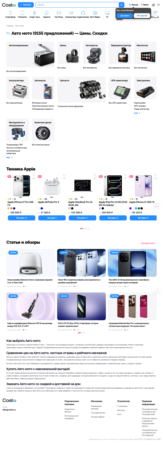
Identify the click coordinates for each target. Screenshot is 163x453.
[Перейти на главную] (9, 5)
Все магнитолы (140, 68)
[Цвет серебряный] (8, 208)
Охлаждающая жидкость (42, 109)
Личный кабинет (98, 417)
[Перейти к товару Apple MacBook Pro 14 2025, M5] (82, 191)
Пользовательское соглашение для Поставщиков (149, 432)
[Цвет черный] (72, 208)
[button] (156, 15)
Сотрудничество (98, 413)
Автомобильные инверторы (13, 152)
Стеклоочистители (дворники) (70, 106)
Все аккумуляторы (14, 103)
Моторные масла (39, 103)
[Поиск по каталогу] (121, 5)
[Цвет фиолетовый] (130, 208)
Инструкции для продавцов (71, 417)
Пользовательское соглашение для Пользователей (149, 411)
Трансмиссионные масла (43, 106)
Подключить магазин (70, 410)
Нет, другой (142, 16)
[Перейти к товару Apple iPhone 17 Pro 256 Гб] (21, 191)
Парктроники (139, 103)
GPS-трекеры (140, 106)
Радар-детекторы (141, 109)
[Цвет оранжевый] (11, 208)
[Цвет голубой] (136, 208)
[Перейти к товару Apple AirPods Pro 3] (52, 191)
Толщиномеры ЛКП (14, 145)
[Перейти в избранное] (158, 4)
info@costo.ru (9, 410)
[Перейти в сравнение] (153, 4)
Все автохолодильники (16, 71)
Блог (119, 414)
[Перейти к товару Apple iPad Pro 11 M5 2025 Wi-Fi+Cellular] (113, 191)
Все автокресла (90, 68)
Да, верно (124, 16)
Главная (9, 26)
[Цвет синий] (14, 208)
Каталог (26, 5)
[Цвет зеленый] (139, 208)
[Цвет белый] (39, 208)
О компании (122, 406)
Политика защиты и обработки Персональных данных (149, 422)
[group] (10, 16)
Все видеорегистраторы (119, 68)
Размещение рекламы (96, 407)
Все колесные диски (40, 145)
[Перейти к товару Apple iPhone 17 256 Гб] (143, 191)
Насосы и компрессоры (16, 148)
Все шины (61, 68)
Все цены (21, 218)
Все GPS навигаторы (118, 103)
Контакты (121, 410)
